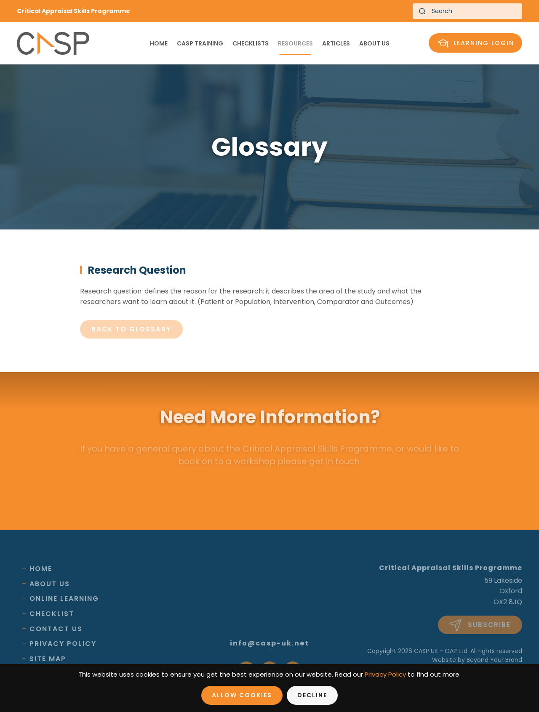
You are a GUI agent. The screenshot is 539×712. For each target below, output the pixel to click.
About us (374, 43)
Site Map (47, 659)
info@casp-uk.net (269, 643)
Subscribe (480, 625)
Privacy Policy (62, 643)
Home (159, 43)
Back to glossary (131, 329)
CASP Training (200, 43)
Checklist (51, 614)
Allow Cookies (242, 695)
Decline (312, 695)
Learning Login (476, 43)
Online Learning (64, 598)
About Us (49, 584)
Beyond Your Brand (494, 660)
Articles (336, 43)
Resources (295, 43)
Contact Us (56, 629)
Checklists (250, 43)
